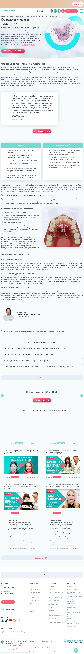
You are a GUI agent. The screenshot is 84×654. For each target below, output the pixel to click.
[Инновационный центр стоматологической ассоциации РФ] (2, 620)
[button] (21, 465)
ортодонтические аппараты (44, 295)
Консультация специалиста (13, 51)
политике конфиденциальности (14, 645)
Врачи (50, 589)
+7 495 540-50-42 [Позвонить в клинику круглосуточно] (7, 588)
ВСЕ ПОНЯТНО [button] (11, 649)
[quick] (76, 649)
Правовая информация (55, 597)
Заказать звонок (8, 602)
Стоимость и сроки (32, 477)
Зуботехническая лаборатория (53, 601)
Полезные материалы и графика (74, 617)
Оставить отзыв (53, 604)
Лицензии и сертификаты (52, 619)
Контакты (51, 610)
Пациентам (71, 583)
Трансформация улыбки (74, 596)
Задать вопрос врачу (7, 598)
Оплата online (71, 626)
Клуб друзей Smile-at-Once (73, 592)
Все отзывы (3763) (42, 558)
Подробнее (31, 443)
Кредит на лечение (73, 624)
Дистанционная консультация (72, 606)
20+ (18, 620)
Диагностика (33, 586)
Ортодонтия (33, 609)
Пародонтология (34, 600)
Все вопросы (42, 377)
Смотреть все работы (42, 400)
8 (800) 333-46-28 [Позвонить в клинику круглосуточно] (7, 593)
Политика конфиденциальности (42, 647)
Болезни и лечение (73, 589)
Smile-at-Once (53, 583)
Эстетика (32, 606)
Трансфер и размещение (74, 610)
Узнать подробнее (75, 4)
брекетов (25, 44)
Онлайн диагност (72, 599)
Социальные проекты (54, 615)
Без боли (32, 611)
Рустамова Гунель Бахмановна (28, 314)
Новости (50, 607)
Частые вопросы (72, 621)
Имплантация (34, 589)
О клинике (51, 586)
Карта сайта (42, 649)
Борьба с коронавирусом (55, 622)
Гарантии (51, 613)
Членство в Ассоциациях (55, 592)
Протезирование (35, 592)
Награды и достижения (55, 595)
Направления (34, 583)
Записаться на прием (42, 131)
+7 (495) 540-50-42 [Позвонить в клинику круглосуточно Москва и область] (42, 11)
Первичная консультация (71, 602)
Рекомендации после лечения (73, 613)
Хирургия (32, 603)
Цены (69, 586)
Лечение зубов (34, 597)
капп (33, 44)
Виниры (32, 595)
